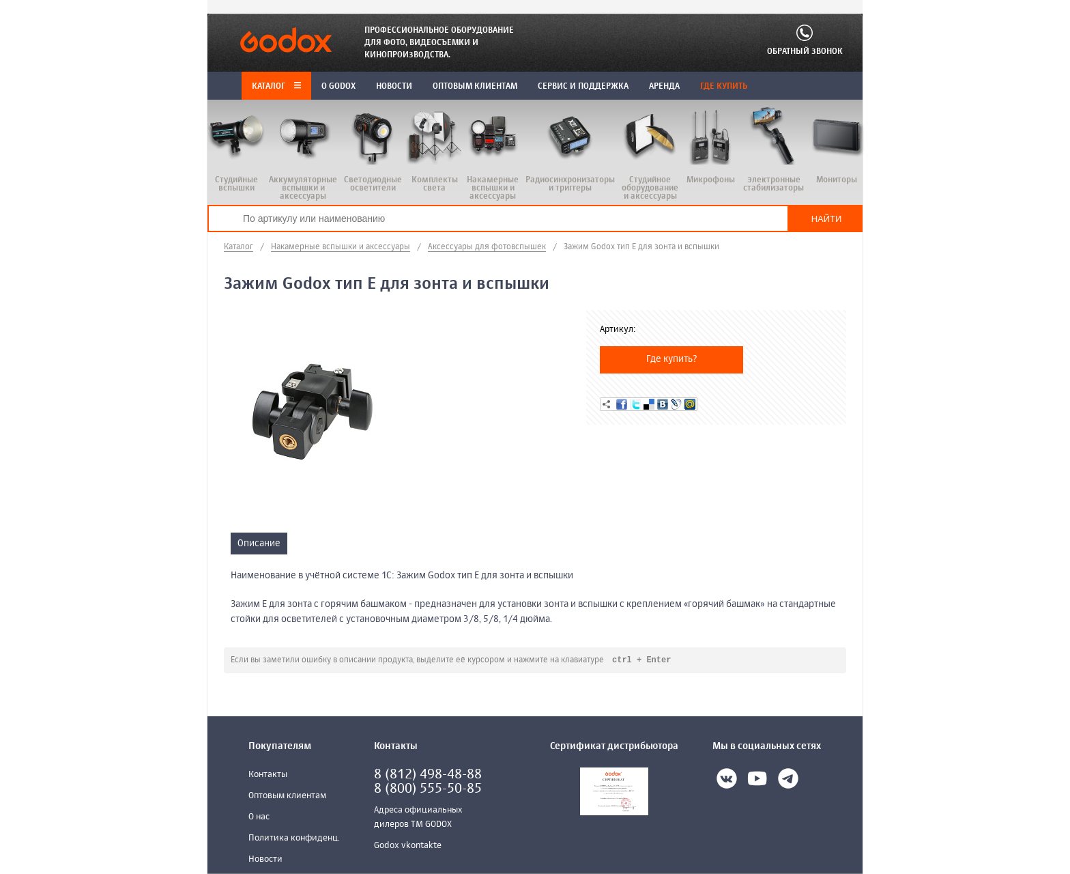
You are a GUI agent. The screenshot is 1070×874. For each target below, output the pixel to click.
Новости (265, 860)
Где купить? (671, 359)
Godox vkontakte (408, 846)
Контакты (267, 775)
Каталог (276, 87)
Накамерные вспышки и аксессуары (340, 247)
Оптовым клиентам (287, 796)
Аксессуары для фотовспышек (487, 247)
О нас (259, 817)
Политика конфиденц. (294, 838)
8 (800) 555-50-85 (428, 789)
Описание (258, 543)
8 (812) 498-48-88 (428, 775)
